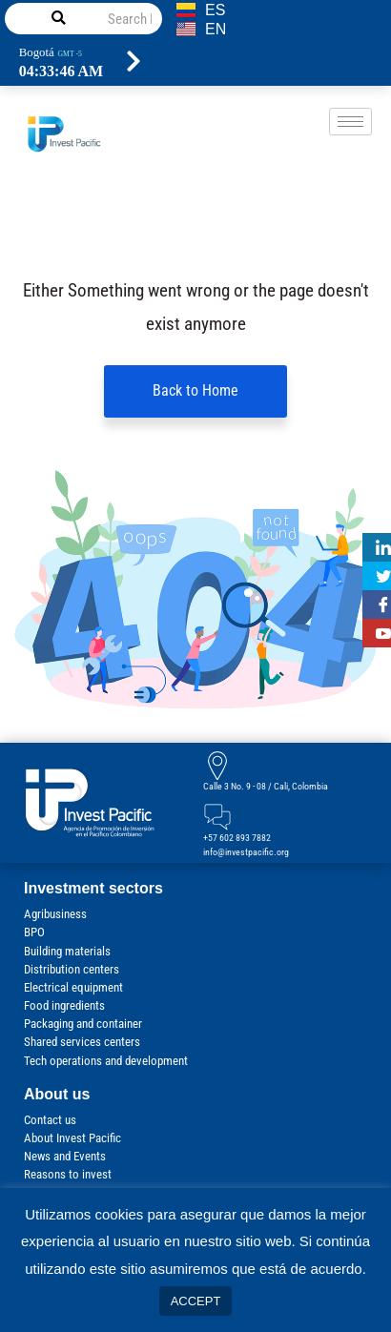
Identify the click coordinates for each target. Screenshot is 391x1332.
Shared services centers (82, 1042)
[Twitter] (376, 576)
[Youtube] (376, 633)
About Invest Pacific (72, 1139)
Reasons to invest (68, 1175)
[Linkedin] (376, 547)
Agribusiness (55, 915)
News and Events (65, 1157)
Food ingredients (64, 1006)
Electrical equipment (73, 988)
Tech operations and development (106, 1061)
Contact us (50, 1120)
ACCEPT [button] (196, 1301)
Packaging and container (83, 1024)
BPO (34, 933)
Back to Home (195, 391)
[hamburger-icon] (350, 121)
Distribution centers (71, 969)
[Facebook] (376, 604)
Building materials (67, 951)
